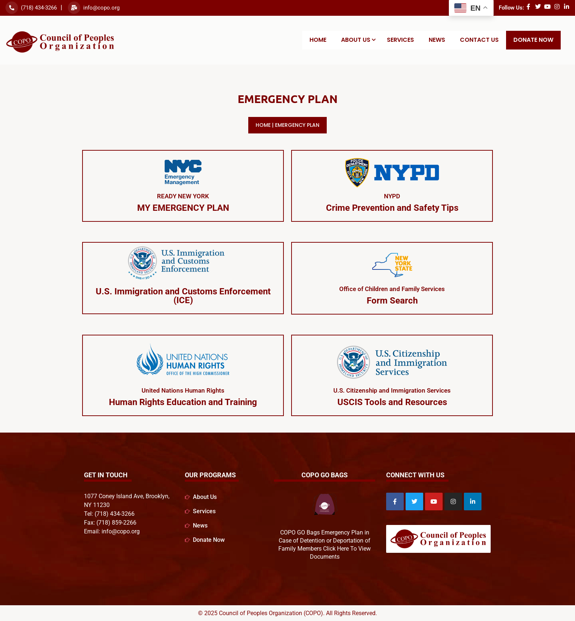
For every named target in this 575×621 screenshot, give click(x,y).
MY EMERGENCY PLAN (183, 208)
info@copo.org (101, 7)
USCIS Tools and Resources (392, 402)
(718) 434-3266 (39, 7)
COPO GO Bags (324, 475)
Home (263, 125)
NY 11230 (97, 504)
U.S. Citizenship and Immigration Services (392, 390)
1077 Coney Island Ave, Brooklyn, (126, 495)
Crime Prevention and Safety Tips (392, 208)
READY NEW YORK (183, 196)
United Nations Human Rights (183, 390)
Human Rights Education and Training (183, 402)
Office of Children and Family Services (392, 289)
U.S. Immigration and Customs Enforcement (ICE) (183, 295)
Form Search (392, 300)
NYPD (392, 196)
